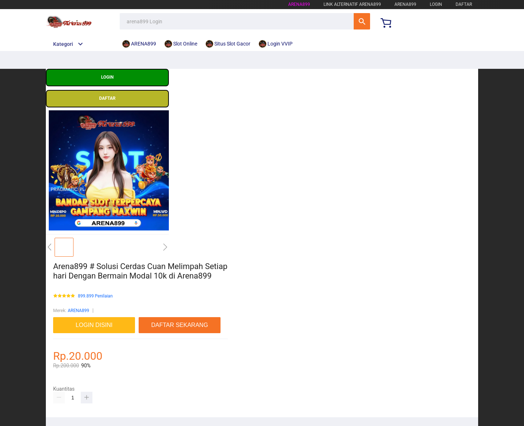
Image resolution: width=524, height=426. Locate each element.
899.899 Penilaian (95, 296)
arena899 (299, 4)
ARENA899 (78, 310)
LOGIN (436, 4)
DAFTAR (464, 4)
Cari (362, 21)
